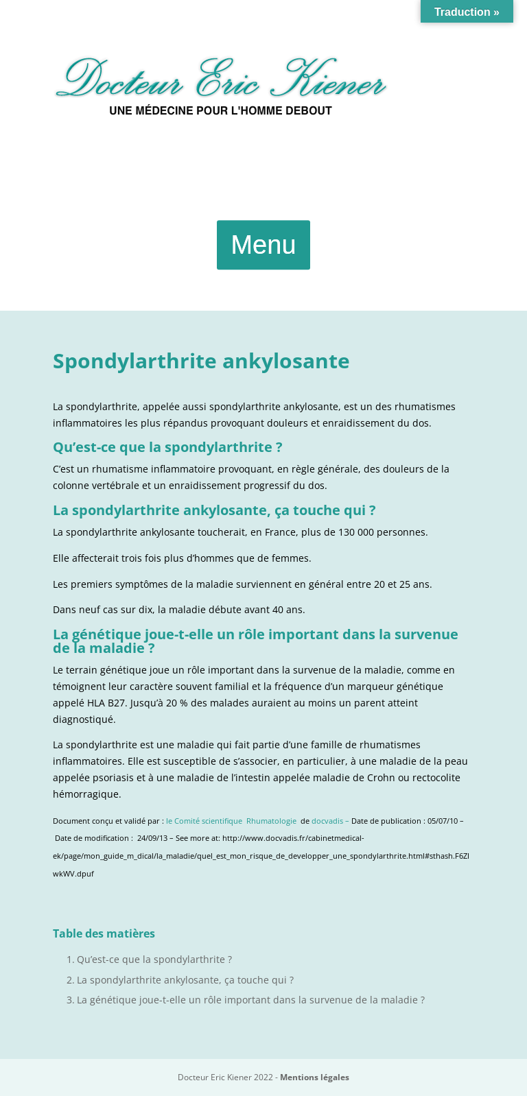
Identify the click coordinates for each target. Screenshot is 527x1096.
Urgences (263, 174)
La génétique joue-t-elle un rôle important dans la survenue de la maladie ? (251, 999)
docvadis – (331, 821)
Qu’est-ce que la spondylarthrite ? (154, 959)
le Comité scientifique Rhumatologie (231, 821)
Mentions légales (314, 1077)
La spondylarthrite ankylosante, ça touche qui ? (185, 979)
